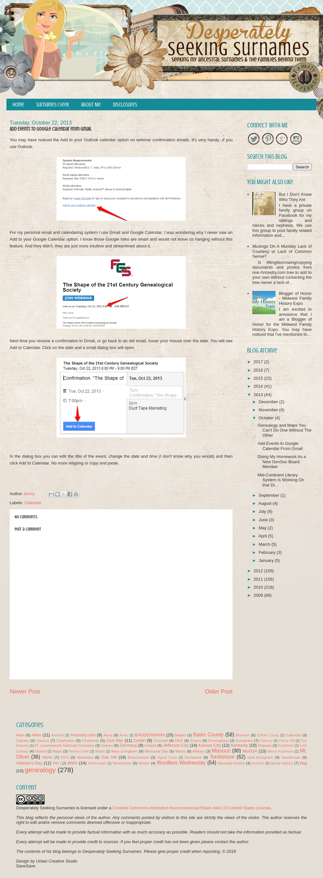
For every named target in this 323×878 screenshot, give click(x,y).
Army (107, 735)
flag (303, 763)
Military (199, 751)
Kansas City (209, 745)
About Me (91, 105)
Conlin (140, 740)
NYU (65, 757)
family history (282, 763)
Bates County (208, 734)
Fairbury (266, 741)
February (268, 552)
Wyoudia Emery (231, 763)
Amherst (57, 735)
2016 (259, 370)
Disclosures (125, 105)
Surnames (193, 757)
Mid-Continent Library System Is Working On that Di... (280, 480)
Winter (144, 763)
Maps (57, 751)
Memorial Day (156, 751)
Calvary (22, 740)
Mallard (40, 751)
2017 (259, 361)
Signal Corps (167, 757)
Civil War (114, 740)
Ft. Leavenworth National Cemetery (64, 745)
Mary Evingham (124, 751)
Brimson (243, 735)
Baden (180, 735)
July (263, 511)
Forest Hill (286, 741)
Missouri (221, 750)
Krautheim (286, 745)
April (263, 536)
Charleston (66, 740)
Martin (100, 751)
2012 (259, 570)
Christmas (90, 740)
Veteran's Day (29, 763)
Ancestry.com (83, 735)
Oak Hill (109, 757)
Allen (36, 735)
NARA (47, 757)
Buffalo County (268, 735)
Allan (20, 735)
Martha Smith (79, 751)
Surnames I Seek (52, 105)
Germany (128, 745)
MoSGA (250, 751)
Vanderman (291, 757)
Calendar (33, 502)
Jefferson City (175, 745)
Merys (180, 751)
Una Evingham (260, 757)
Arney (124, 735)
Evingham (244, 740)
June (264, 519)
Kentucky (239, 745)
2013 (259, 394)
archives (258, 763)
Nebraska (85, 757)
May (263, 527)
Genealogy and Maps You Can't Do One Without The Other (284, 430)
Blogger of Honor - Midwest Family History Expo (295, 298)
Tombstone (222, 757)
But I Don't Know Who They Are (295, 197)
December (269, 401)
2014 (259, 386)
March (265, 544)
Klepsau (265, 745)
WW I (57, 763)
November (269, 409)
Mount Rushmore (280, 751)
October (267, 417)
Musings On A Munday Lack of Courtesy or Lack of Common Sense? (282, 251)
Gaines (107, 745)
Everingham (218, 740)
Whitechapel (97, 763)
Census (42, 740)
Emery (195, 740)
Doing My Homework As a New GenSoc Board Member (281, 461)
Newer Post (25, 691)
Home (18, 105)
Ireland (150, 745)
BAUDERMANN (149, 735)
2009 (259, 595)
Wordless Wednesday (181, 762)
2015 (259, 378)
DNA (179, 740)
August (265, 503)
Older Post (219, 691)
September (269, 495)
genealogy (40, 769)
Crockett (160, 740)
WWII (73, 763)
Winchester (122, 763)
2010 (259, 587)
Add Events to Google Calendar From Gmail (279, 446)
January (267, 560)
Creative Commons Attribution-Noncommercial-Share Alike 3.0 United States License (191, 807)
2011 (259, 579)
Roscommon (138, 757)
